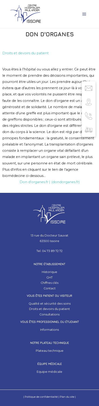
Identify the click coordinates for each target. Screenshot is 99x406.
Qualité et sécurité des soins (50, 303)
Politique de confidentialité (41, 396)
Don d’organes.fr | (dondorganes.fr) (50, 182)
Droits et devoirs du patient (25, 53)
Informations (49, 329)
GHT (49, 277)
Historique (49, 272)
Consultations (49, 314)
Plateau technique (49, 350)
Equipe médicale (49, 371)
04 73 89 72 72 (52, 251)
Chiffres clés (49, 283)
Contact (50, 288)
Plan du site (67, 396)
